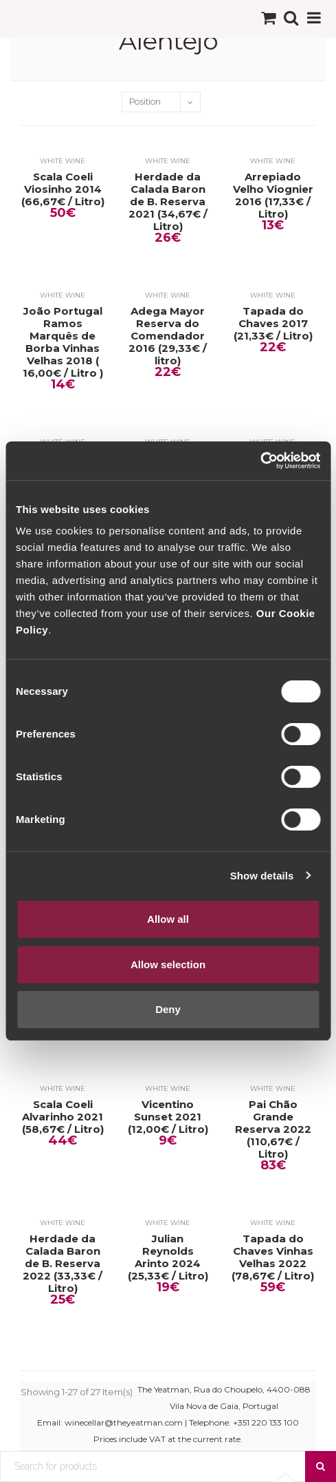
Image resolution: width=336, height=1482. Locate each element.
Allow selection (168, 964)
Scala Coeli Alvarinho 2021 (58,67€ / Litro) (63, 1117)
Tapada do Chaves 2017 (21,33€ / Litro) (273, 323)
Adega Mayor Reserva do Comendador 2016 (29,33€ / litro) (167, 336)
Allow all (168, 919)
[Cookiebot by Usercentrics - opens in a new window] (260, 461)
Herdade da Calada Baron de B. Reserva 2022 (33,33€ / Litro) (62, 1264)
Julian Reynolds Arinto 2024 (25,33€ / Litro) (168, 1257)
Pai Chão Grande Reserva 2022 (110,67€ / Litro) (273, 1129)
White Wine (62, 160)
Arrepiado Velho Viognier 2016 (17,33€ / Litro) (273, 195)
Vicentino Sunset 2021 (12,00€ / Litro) (168, 1117)
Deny (168, 1009)
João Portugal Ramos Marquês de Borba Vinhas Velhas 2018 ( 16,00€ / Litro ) (63, 342)
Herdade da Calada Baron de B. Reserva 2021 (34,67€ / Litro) (168, 202)
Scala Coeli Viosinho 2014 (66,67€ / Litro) (62, 189)
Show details (262, 875)
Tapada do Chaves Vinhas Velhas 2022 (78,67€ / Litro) (273, 1257)
